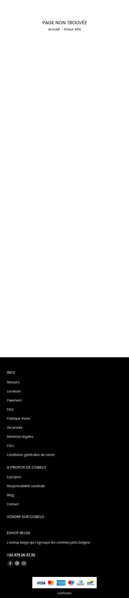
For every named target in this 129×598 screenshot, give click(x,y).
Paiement (14, 400)
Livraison (14, 391)
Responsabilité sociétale (26, 486)
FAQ (10, 409)
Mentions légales (20, 436)
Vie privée (15, 427)
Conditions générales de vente (31, 454)
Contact (13, 504)
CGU (10, 445)
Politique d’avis (18, 418)
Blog (10, 495)
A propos (14, 476)
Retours (13, 382)
